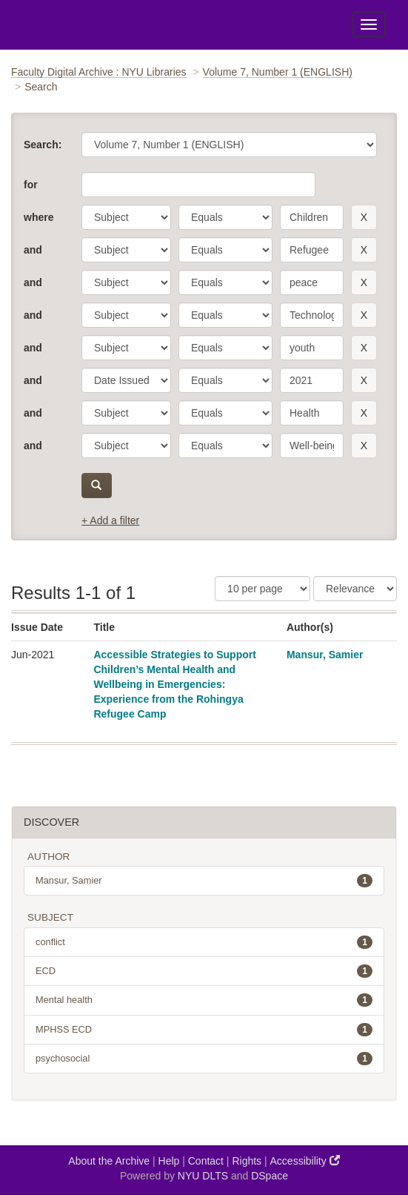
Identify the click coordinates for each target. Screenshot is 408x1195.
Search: (42, 144)
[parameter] (126, 217)
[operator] (225, 217)
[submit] (96, 485)
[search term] (312, 217)
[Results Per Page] (262, 588)
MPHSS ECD (204, 1029)
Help (169, 1161)
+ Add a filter (110, 520)
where (38, 217)
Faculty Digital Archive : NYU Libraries (99, 72)
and (33, 250)
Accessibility (305, 1160)
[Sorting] (355, 588)
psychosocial (204, 1058)
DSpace (269, 1176)
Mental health (204, 1000)
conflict (204, 942)
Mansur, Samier (325, 655)
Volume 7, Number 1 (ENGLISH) (277, 72)
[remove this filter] (364, 217)
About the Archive (109, 1161)
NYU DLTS (203, 1176)
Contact (206, 1161)
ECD (204, 971)
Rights (246, 1161)
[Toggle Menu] (368, 24)
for (31, 185)
